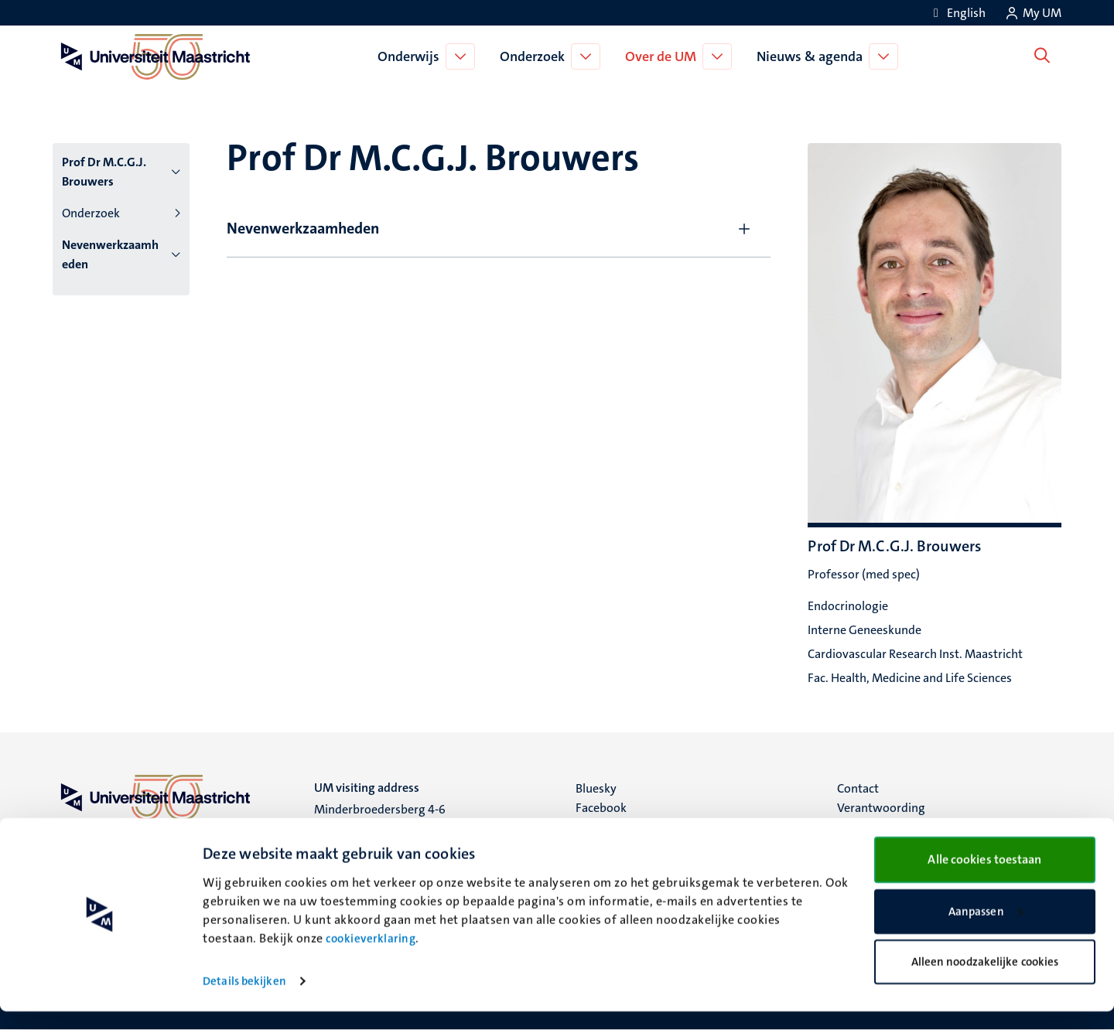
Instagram (603, 827)
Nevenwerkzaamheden (110, 254)
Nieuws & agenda (813, 56)
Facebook (601, 808)
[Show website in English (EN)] (957, 12)
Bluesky (596, 788)
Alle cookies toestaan (984, 878)
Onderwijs (412, 56)
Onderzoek (536, 56)
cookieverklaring (370, 957)
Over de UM (664, 56)
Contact (858, 788)
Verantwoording (881, 808)
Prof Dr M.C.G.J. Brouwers (104, 171)
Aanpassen (985, 930)
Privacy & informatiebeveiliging (921, 827)
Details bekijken (244, 1000)
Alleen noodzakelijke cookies (985, 980)
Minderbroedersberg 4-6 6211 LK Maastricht (380, 818)
